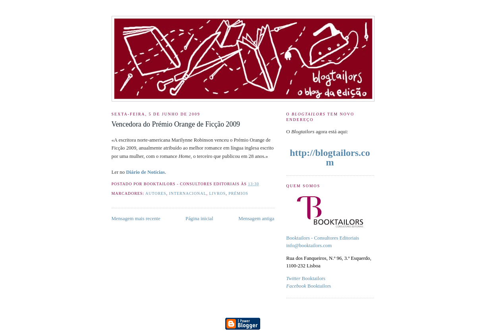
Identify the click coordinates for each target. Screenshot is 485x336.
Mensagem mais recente (136, 218)
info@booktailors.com (309, 245)
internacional (188, 193)
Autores (155, 193)
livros (217, 193)
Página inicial (199, 218)
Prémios (238, 193)
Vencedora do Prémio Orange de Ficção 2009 (176, 124)
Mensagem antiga (256, 218)
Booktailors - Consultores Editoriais (322, 238)
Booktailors (305, 278)
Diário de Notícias (145, 172)
